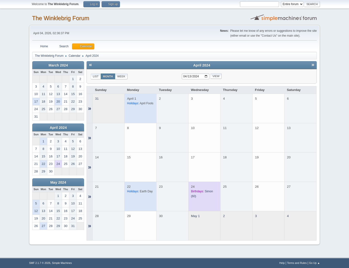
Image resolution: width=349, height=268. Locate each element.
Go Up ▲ (314, 262)
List (96, 76)
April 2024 (58, 128)
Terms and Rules (297, 262)
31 (97, 98)
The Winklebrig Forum (60, 18)
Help (282, 262)
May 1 (195, 216)
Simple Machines (62, 262)
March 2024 (58, 65)
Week (121, 76)
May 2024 (58, 182)
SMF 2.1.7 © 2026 (39, 262)
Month (108, 76)
